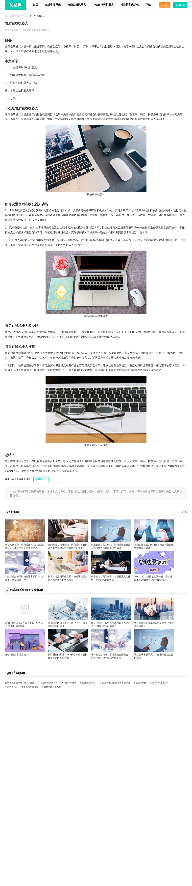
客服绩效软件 (139, 682)
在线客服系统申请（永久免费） (20, 682)
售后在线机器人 (36, 16)
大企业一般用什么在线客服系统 (115, 682)
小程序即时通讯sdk (159, 682)
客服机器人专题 (19, 16)
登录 (165, 5)
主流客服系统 (11, 687)
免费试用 (180, 5)
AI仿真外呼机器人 (103, 4)
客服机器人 (41, 479)
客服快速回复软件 (88, 682)
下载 (148, 4)
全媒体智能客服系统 (51, 687)
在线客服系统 (53, 4)
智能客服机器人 (76, 4)
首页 (35, 4)
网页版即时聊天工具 (48, 682)
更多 (184, 512)
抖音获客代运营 (129, 4)
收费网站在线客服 (29, 687)
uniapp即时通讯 (68, 682)
